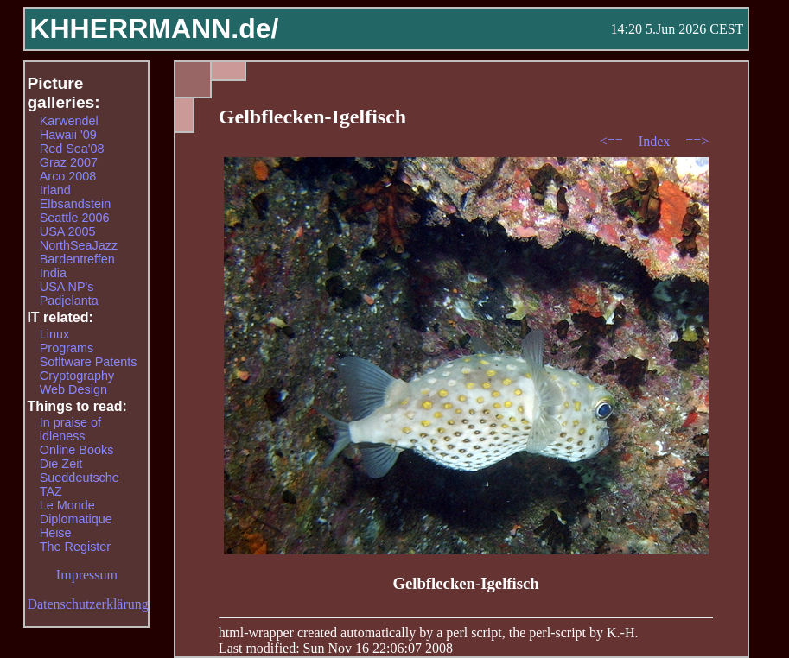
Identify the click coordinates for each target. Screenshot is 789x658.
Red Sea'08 (72, 148)
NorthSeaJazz (79, 245)
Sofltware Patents (88, 362)
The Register (75, 547)
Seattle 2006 (75, 218)
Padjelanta (69, 300)
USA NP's (67, 287)
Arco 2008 (68, 176)
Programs (66, 348)
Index (656, 141)
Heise (56, 533)
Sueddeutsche (79, 477)
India (53, 273)
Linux (54, 334)
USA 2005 (68, 231)
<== (613, 141)
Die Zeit (61, 464)
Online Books (77, 450)
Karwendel (69, 121)
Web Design (73, 389)
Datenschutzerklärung (87, 604)
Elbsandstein (75, 204)
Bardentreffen (77, 259)
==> (697, 141)
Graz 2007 (69, 162)
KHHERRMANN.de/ (153, 28)
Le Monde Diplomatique (76, 512)
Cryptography (77, 376)
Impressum (87, 574)
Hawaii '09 (68, 135)
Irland (55, 190)
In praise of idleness (70, 429)
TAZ (51, 491)
